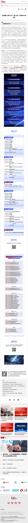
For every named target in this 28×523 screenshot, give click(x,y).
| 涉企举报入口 (3, 520)
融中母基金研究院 (18, 67)
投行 (3, 50)
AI (20, 35)
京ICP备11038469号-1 (14, 516)
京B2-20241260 (15, 517)
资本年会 (13, 68)
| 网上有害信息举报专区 (10, 520)
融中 (23, 65)
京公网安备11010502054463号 (6, 517)
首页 (2, 5)
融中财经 (5, 67)
